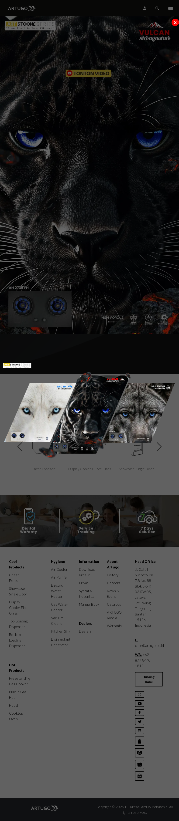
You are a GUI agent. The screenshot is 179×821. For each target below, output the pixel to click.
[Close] (175, 22)
